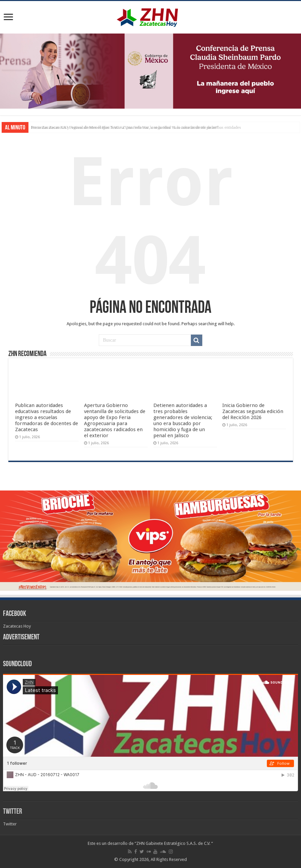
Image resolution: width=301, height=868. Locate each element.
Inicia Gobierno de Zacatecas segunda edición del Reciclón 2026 (252, 411)
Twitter (12, 812)
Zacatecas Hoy (17, 626)
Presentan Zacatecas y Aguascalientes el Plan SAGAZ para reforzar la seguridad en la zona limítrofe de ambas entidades (136, 127)
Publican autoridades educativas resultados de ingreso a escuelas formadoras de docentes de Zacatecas (46, 417)
